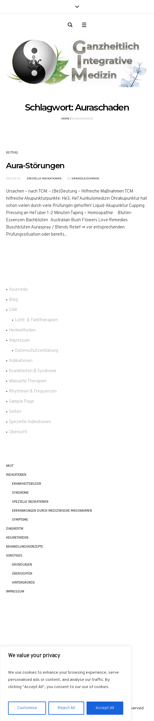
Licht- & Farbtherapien (36, 320)
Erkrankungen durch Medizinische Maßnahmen (52, 511)
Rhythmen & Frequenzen (33, 391)
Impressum (19, 340)
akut (9, 466)
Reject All (66, 708)
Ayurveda (18, 290)
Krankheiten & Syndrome (32, 371)
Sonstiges (14, 556)
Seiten (15, 412)
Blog (13, 300)
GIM (13, 310)
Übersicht (18, 432)
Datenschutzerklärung (36, 351)
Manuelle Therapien (28, 381)
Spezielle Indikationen (44, 178)
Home (65, 118)
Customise (27, 708)
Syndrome (20, 493)
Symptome (20, 520)
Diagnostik (15, 529)
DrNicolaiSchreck (85, 178)
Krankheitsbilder (26, 484)
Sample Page (21, 402)
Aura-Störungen (35, 165)
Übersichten (22, 573)
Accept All (105, 708)
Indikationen (21, 361)
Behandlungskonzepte (24, 547)
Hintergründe (23, 582)
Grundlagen (22, 564)
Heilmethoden (22, 330)
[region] (65, 683)
